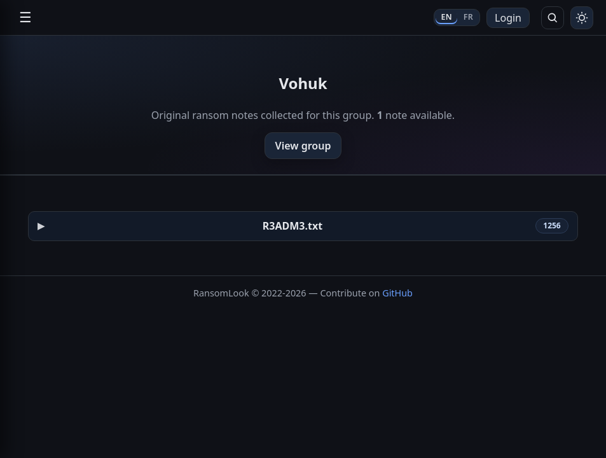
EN (446, 16)
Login (508, 18)
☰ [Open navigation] (25, 17)
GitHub (397, 293)
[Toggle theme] (581, 17)
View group (303, 146)
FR (468, 16)
